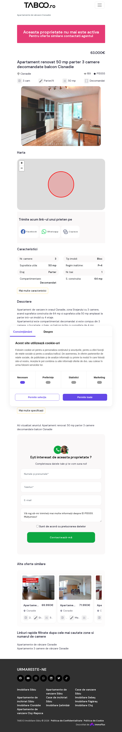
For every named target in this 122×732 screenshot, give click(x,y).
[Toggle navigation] (99, 5)
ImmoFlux (97, 724)
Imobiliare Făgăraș (86, 701)
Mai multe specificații (31, 410)
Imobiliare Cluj (84, 705)
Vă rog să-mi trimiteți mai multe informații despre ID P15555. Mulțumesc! (61, 515)
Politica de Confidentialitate (66, 720)
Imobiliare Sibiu (26, 689)
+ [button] (21, 163)
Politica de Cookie (94, 720)
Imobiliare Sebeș (85, 697)
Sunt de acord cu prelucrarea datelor (61, 526)
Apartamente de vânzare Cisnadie (37, 644)
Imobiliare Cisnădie (29, 705)
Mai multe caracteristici (32, 290)
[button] (45, 144)
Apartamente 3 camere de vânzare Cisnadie (43, 648)
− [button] (21, 168)
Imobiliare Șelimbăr (58, 705)
